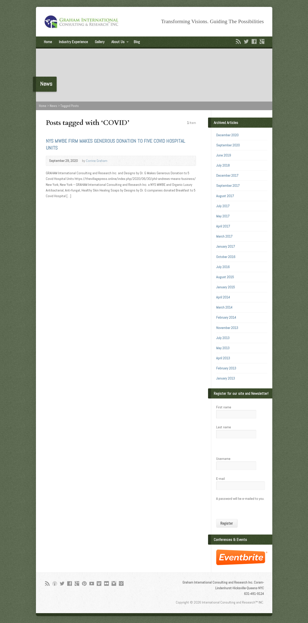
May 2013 (222, 348)
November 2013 (227, 328)
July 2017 (222, 206)
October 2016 (225, 257)
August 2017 (225, 196)
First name (223, 407)
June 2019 (223, 155)
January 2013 (225, 378)
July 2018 (223, 165)
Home (48, 41)
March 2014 (224, 307)
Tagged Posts (70, 106)
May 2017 (222, 216)
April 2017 (223, 226)
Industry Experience (73, 41)
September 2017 (228, 185)
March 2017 (224, 236)
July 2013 (222, 338)
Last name (223, 427)
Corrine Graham (96, 160)
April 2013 (223, 358)
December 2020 (227, 135)
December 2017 (227, 175)
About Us (118, 41)
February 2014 (226, 317)
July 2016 (223, 267)
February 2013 (226, 368)
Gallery (99, 41)
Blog (137, 41)
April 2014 (223, 297)
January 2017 (225, 246)
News (53, 106)
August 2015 (225, 277)
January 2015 (225, 287)
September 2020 (228, 145)
